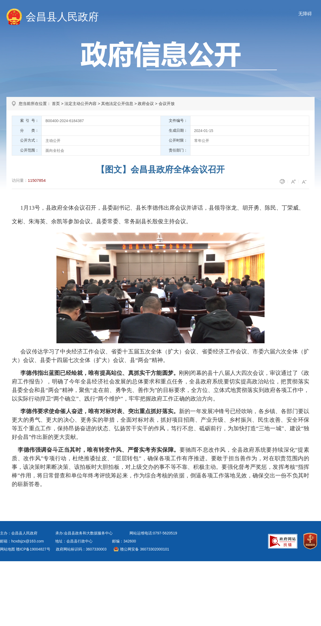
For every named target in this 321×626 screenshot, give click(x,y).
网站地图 (7, 549)
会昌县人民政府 (62, 16)
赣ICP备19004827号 (33, 549)
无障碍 (305, 13)
